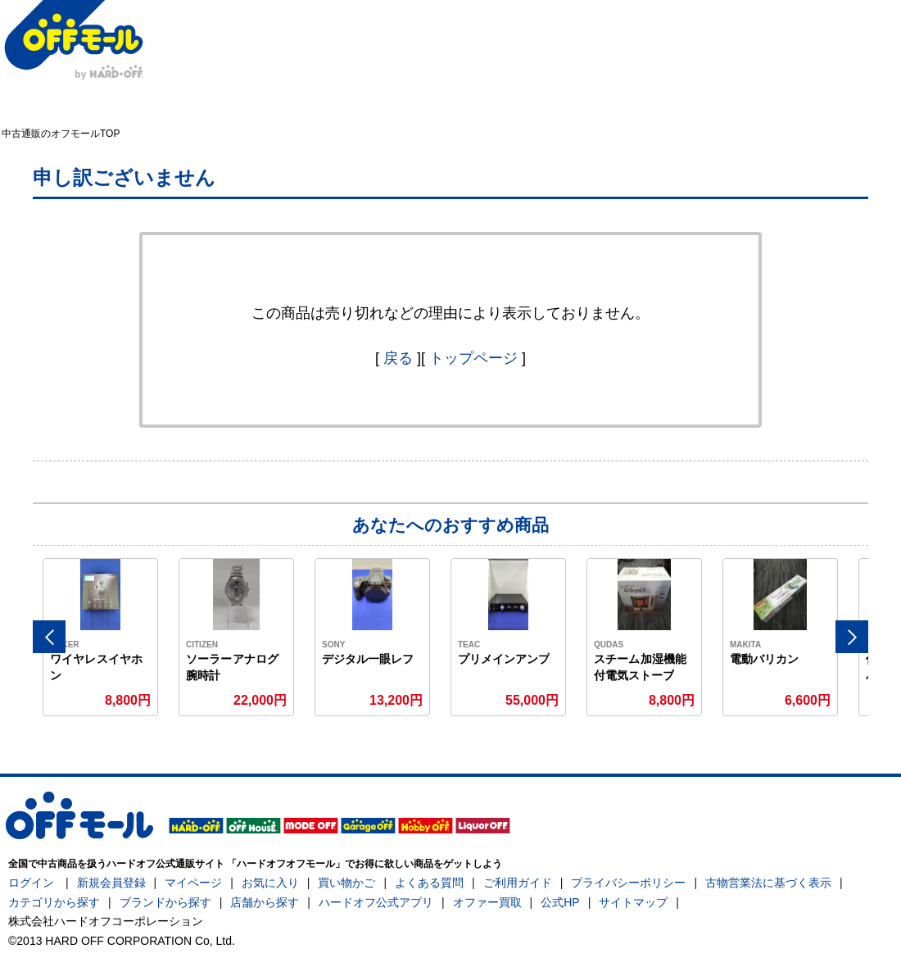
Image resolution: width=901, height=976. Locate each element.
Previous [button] (49, 636)
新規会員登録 (111, 882)
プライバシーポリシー (628, 882)
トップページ (473, 358)
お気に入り (270, 882)
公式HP (560, 902)
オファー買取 (487, 902)
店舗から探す (264, 902)
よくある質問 (429, 882)
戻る (398, 358)
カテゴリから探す (54, 902)
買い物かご (346, 882)
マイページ (193, 882)
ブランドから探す (165, 902)
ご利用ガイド (517, 882)
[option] (101, 637)
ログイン (31, 882)
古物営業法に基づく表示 (768, 882)
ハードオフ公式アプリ (376, 902)
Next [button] (851, 636)
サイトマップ (633, 902)
